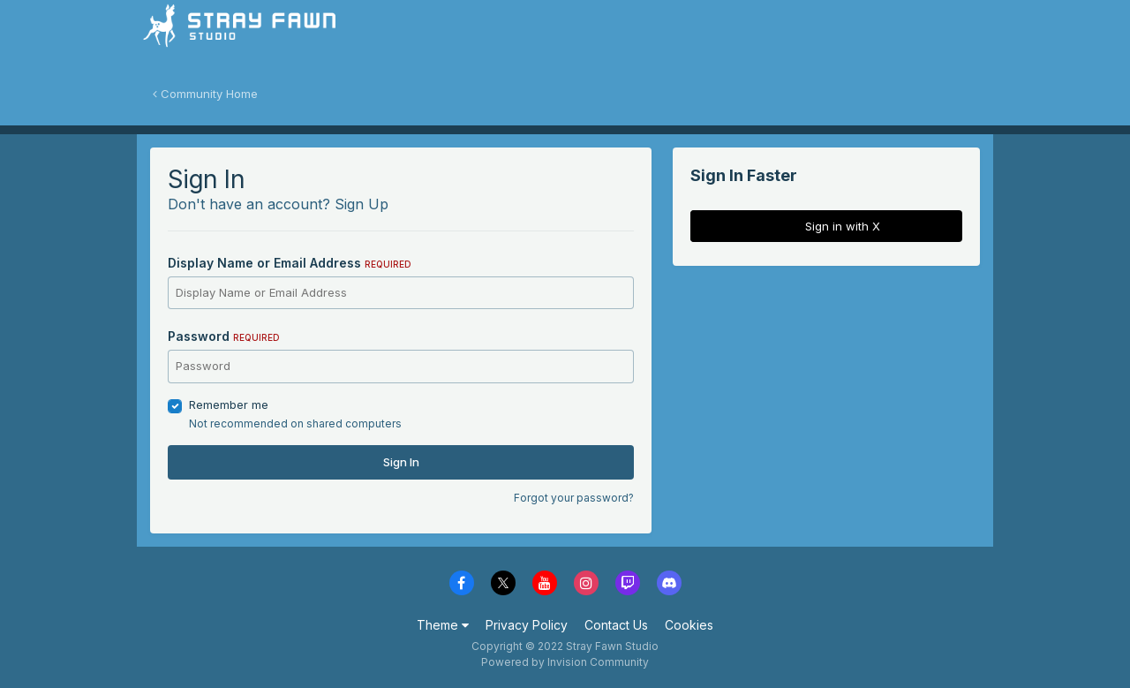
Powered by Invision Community (565, 662)
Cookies (689, 624)
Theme (443, 624)
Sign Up (361, 204)
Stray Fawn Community (242, 36)
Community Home (205, 94)
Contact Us (616, 624)
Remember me (228, 404)
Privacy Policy (527, 624)
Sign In (401, 462)
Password (224, 336)
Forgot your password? (574, 497)
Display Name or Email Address (289, 262)
